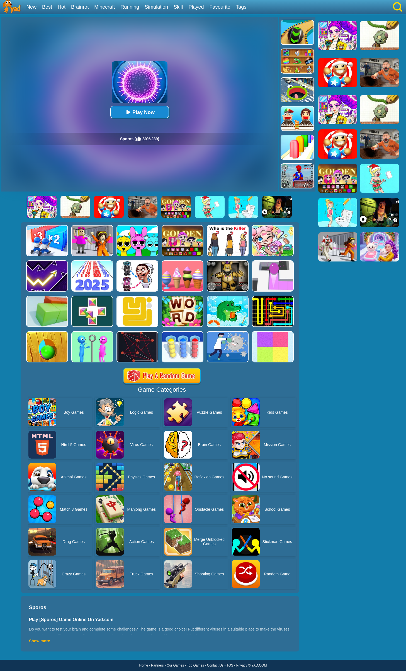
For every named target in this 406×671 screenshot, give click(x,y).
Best (47, 7)
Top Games (195, 665)
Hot (61, 7)
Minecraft (104, 7)
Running (129, 7)
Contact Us (215, 665)
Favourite (219, 7)
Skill (178, 7)
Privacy (241, 665)
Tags (241, 7)
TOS (230, 665)
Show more (39, 641)
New (31, 7)
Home (143, 665)
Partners (157, 665)
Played (196, 7)
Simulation (156, 7)
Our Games (175, 665)
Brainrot (80, 7)
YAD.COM (259, 665)
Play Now (140, 112)
